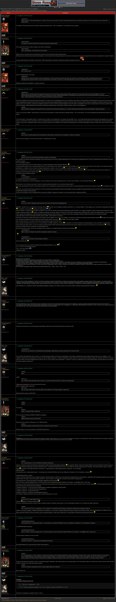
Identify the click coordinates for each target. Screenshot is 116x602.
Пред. (104, 9)
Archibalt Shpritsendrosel (6, 152)
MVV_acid (4, 278)
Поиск (56, 7)
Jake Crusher (5, 517)
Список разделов (6, 10)
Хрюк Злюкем (6, 15)
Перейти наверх (58, 598)
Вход (61, 7)
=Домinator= (5, 38)
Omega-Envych (6, 89)
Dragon (4, 300)
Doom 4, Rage (15, 10)
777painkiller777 (6, 255)
